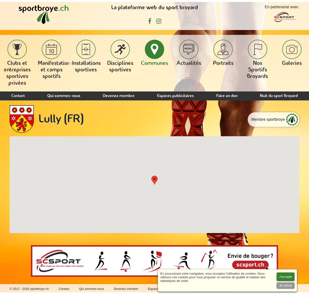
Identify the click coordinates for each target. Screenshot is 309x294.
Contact (18, 96)
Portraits (223, 53)
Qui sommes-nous (63, 96)
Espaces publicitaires (175, 96)
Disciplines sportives (120, 56)
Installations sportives (86, 56)
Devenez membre (118, 96)
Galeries (292, 53)
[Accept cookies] (286, 276)
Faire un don (227, 96)
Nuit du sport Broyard (279, 96)
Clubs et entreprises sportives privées (17, 63)
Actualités (188, 53)
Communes (154, 53)
